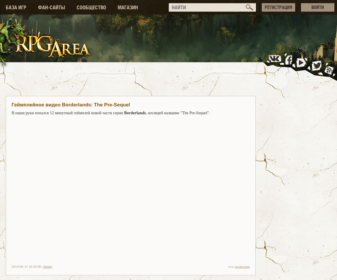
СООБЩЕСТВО (91, 7)
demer (48, 267)
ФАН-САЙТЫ (51, 7)
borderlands (242, 266)
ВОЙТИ (317, 7)
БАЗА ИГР (16, 7)
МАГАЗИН (128, 7)
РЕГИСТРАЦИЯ (278, 7)
